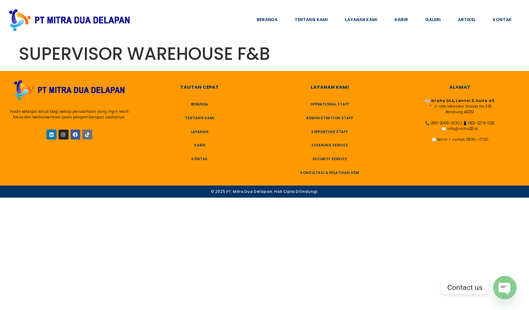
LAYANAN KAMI (361, 19)
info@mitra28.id (462, 128)
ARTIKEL (467, 19)
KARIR (401, 19)
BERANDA (267, 19)
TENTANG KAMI (311, 19)
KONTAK (502, 19)
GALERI (433, 19)
